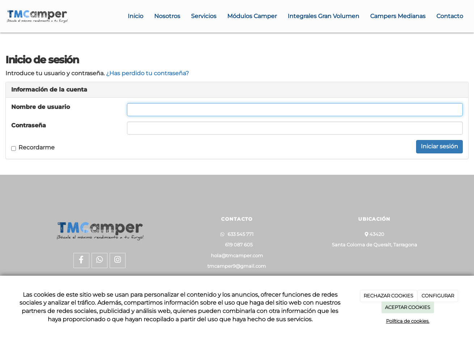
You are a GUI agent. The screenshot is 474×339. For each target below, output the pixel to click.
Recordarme (33, 147)
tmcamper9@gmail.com (236, 266)
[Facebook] (81, 260)
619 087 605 (237, 244)
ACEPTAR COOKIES (407, 307)
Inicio (135, 16)
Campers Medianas (398, 16)
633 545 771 (239, 234)
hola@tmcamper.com (237, 255)
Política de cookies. (407, 321)
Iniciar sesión (439, 146)
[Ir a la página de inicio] (37, 16)
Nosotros (167, 16)
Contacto (449, 16)
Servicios (203, 16)
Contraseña (28, 125)
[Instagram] (118, 260)
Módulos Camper (252, 16)
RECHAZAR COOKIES (388, 295)
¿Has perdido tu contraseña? (147, 73)
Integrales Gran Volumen (323, 16)
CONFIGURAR (438, 295)
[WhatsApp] (99, 260)
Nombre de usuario (40, 106)
